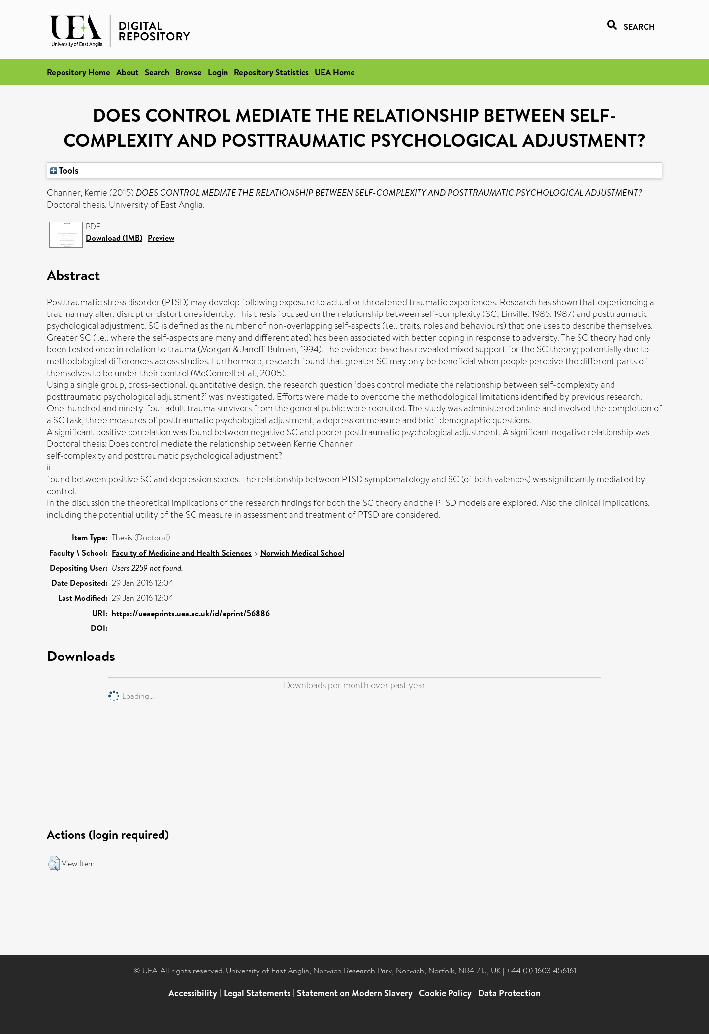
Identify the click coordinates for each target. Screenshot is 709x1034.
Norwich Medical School (302, 552)
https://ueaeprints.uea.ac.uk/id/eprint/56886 (191, 613)
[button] (54, 863)
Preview (161, 237)
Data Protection (509, 993)
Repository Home (78, 72)
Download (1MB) (114, 237)
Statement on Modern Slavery (355, 993)
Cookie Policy (445, 993)
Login (218, 72)
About (127, 72)
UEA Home (335, 72)
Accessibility (192, 993)
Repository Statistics (271, 72)
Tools (64, 170)
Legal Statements (257, 993)
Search (157, 72)
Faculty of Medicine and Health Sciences (182, 552)
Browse (188, 72)
